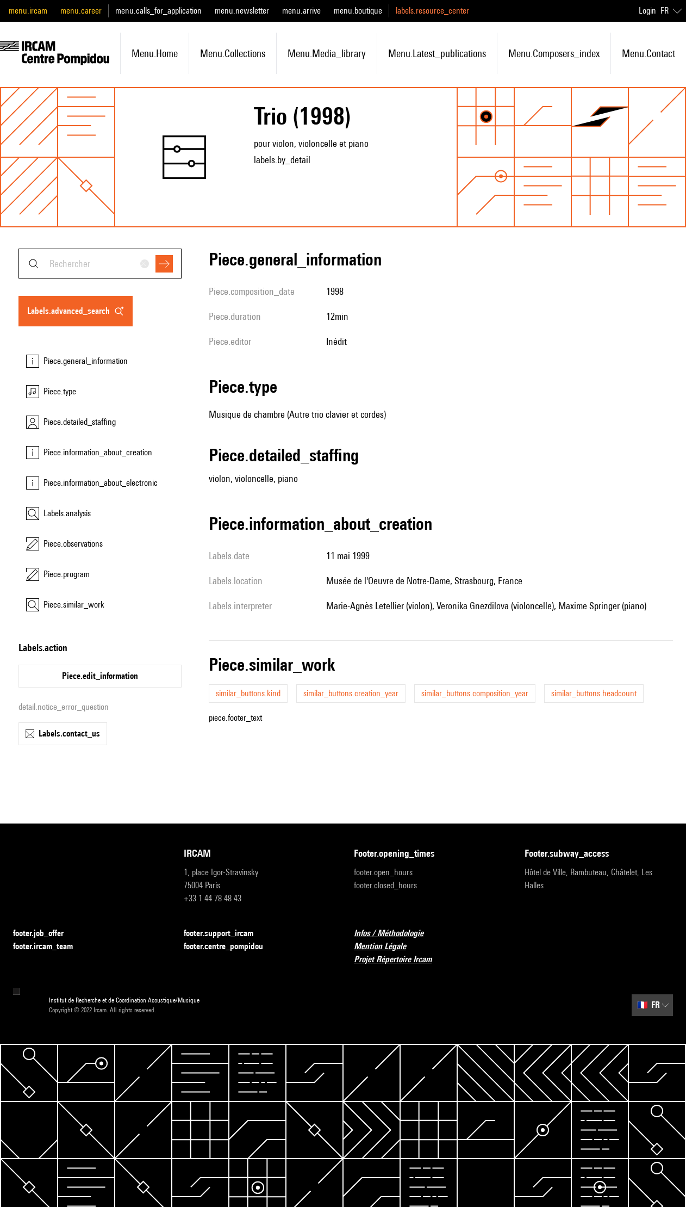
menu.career (81, 10)
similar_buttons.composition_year (474, 693)
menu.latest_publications (437, 53)
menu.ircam (28, 10)
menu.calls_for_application (158, 10)
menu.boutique (358, 10)
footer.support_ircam (225, 933)
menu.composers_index (554, 53)
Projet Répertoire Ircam (399, 959)
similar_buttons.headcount (594, 693)
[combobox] (100, 263)
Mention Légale (386, 946)
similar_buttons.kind (248, 693)
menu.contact (648, 53)
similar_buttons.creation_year (350, 693)
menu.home (155, 53)
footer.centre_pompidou (230, 946)
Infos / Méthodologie (395, 933)
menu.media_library (327, 53)
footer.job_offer (45, 933)
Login (647, 10)
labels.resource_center (432, 10)
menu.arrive (301, 10)
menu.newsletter (242, 10)
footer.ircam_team (49, 946)
